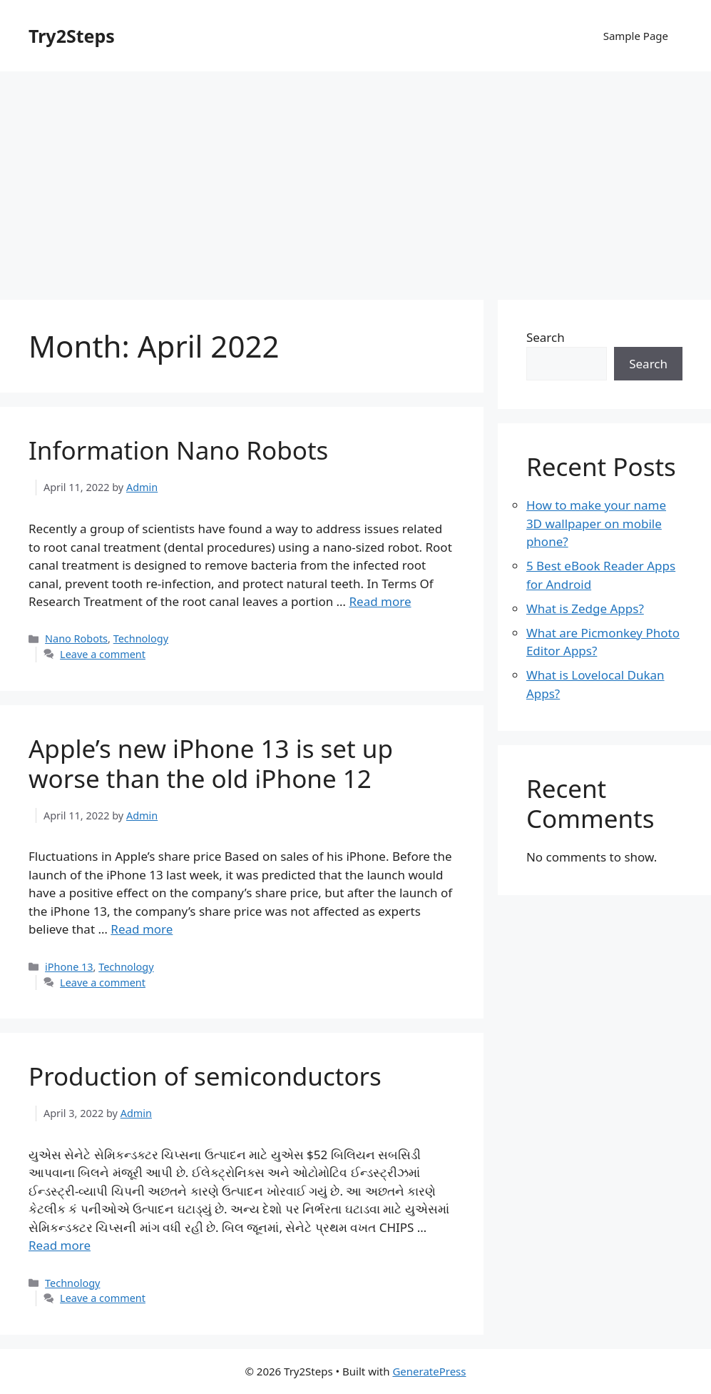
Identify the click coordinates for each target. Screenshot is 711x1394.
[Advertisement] (355, 178)
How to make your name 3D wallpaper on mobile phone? (596, 523)
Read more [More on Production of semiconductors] (60, 1245)
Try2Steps (72, 36)
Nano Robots (76, 638)
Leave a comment (102, 654)
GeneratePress (429, 1371)
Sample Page (635, 36)
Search (545, 337)
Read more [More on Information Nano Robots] (380, 601)
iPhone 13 (69, 967)
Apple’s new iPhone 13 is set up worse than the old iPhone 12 (211, 763)
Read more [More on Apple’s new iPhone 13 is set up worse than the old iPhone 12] (142, 929)
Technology (140, 638)
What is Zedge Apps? (585, 608)
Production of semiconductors (205, 1076)
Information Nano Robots (178, 450)
